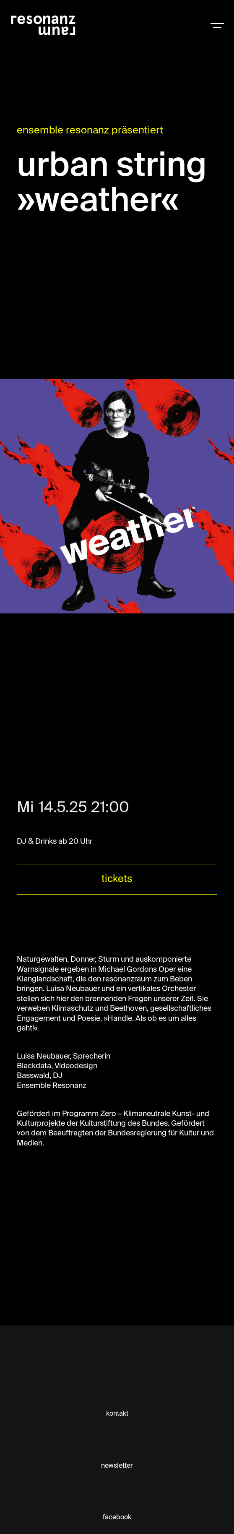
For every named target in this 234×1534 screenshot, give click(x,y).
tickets (117, 879)
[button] (217, 25)
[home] (59, 25)
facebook (117, 1517)
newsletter (117, 1466)
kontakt (117, 1414)
